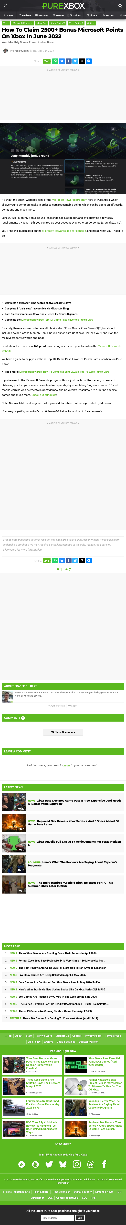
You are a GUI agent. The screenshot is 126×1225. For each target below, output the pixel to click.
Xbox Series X (58, 23)
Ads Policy (34, 1041)
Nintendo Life (22, 1191)
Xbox (6, 23)
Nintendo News (104, 1191)
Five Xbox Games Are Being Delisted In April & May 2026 (48, 975)
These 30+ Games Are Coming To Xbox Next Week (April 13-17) (54, 1018)
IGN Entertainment (51, 1179)
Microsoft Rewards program (69, 199)
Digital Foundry (83, 1191)
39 (21, 808)
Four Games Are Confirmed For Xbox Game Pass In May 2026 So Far (55, 982)
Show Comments (63, 732)
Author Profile (56, 705)
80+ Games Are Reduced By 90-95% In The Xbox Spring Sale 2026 (53, 996)
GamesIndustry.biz (67, 1197)
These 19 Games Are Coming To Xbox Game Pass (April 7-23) (51, 1011)
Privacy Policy (93, 1035)
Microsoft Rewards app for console (64, 230)
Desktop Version (88, 1041)
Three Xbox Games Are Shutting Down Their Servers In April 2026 (53, 953)
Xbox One (42, 23)
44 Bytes (77, 1179)
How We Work (43, 1035)
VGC (50, 1197)
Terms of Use (113, 1035)
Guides (90, 23)
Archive (48, 1041)
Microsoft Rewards (22, 23)
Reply (72, 705)
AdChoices (89, 1179)
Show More (63, 1143)
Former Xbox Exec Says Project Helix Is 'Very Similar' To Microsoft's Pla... (57, 960)
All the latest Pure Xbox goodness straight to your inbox (63, 1211)
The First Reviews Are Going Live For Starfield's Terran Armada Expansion (58, 967)
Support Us (62, 1035)
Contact (76, 1035)
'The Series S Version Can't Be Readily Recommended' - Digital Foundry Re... (59, 1004)
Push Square (41, 1191)
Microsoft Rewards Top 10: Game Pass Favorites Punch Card (57, 319)
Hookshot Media (21, 1179)
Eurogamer (37, 1197)
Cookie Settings (66, 1041)
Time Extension (61, 1191)
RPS (93, 1197)
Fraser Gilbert (21, 50)
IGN (119, 1191)
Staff (29, 1035)
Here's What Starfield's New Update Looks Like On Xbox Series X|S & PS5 (57, 989)
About (18, 1035)
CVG (84, 1197)
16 (21, 870)
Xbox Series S (76, 23)
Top (8, 1035)
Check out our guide (44, 395)
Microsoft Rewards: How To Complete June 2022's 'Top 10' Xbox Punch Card (64, 371)
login (66, 765)
